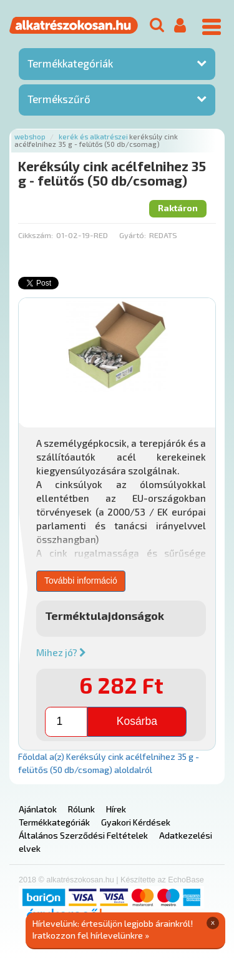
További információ (80, 581)
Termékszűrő (58, 98)
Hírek (116, 809)
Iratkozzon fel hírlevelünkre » (90, 935)
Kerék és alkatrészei (93, 136)
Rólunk (81, 809)
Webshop (30, 136)
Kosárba (137, 721)
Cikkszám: (35, 235)
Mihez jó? (61, 652)
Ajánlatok (38, 809)
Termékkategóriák (70, 63)
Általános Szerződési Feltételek (83, 835)
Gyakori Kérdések (135, 822)
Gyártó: (132, 235)
